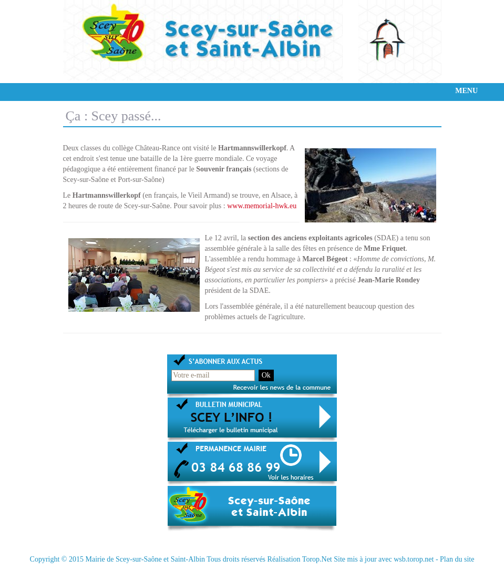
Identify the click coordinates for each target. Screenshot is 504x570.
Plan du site (457, 559)
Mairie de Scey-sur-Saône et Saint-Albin (145, 559)
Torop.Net (317, 559)
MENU (466, 91)
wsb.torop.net (414, 559)
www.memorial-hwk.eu (261, 206)
